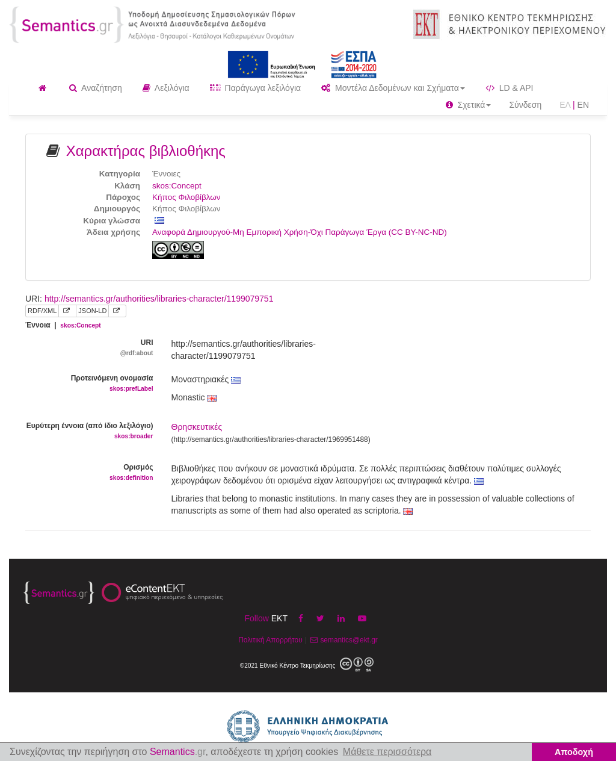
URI (89, 348)
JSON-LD (92, 310)
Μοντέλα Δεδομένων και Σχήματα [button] (393, 88)
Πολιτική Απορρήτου (270, 640)
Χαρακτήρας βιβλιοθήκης (146, 151)
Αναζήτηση (95, 88)
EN (583, 105)
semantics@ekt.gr (342, 640)
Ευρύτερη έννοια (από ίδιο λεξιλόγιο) (89, 431)
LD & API (509, 88)
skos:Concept (177, 185)
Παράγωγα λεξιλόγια (255, 88)
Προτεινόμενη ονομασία (89, 384)
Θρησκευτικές (197, 427)
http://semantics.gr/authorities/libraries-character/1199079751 (159, 298)
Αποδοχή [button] (574, 752)
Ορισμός (89, 473)
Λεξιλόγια (166, 88)
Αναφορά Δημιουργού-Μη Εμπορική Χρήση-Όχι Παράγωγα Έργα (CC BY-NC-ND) (299, 232)
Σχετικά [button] (468, 105)
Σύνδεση (525, 105)
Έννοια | (63, 325)
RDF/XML (42, 310)
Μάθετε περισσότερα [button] (387, 752)
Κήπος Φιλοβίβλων (186, 197)
